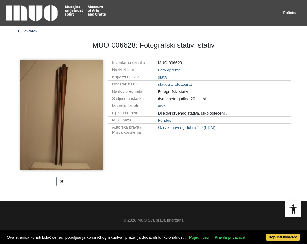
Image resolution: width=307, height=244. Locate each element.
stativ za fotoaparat (175, 84)
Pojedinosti (199, 237)
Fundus (164, 120)
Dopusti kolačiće (283, 237)
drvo (162, 106)
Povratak (26, 31)
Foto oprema (169, 70)
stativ (162, 77)
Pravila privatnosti (230, 237)
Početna (290, 12)
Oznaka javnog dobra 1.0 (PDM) (186, 127)
